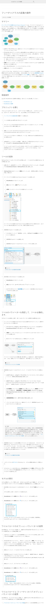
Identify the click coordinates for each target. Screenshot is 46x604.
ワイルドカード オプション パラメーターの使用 (14, 602)
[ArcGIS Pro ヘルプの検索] (22, 2)
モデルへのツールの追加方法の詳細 (12, 269)
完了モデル (15, 462)
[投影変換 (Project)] (39, 73)
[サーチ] (33, 1)
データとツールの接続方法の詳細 (12, 455)
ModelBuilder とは (8, 101)
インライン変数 (25, 74)
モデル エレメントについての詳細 (12, 364)
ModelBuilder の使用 (8, 103)
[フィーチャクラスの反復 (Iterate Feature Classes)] (13, 25)
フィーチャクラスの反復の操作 (10, 115)
